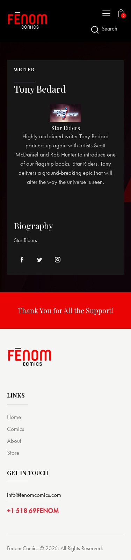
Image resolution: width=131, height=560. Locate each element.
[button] (106, 13)
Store (13, 452)
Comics (15, 429)
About (14, 441)
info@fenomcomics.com (34, 495)
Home (14, 417)
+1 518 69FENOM (33, 510)
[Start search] (95, 29)
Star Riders (65, 128)
